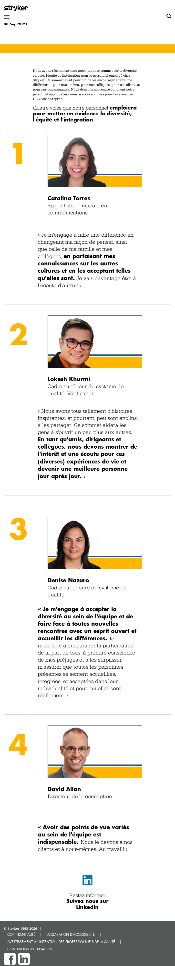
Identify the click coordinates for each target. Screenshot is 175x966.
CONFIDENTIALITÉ (21, 934)
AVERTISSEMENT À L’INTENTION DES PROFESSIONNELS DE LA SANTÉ (61, 941)
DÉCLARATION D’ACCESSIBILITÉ (71, 934)
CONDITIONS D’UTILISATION (29, 949)
